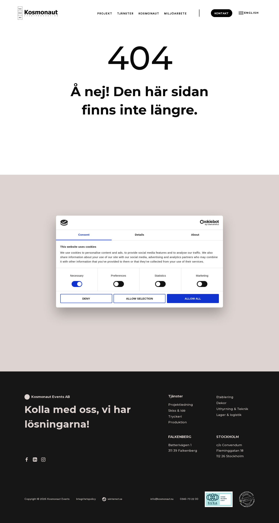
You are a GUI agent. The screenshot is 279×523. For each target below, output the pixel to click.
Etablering (224, 397)
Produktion (177, 422)
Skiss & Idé (177, 410)
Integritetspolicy (86, 499)
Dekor (221, 403)
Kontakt (221, 13)
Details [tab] (139, 234)
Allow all (193, 298)
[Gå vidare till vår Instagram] (43, 460)
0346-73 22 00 (189, 499)
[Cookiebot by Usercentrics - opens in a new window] (202, 222)
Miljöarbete (175, 13)
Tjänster (125, 13)
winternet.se (115, 499)
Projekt (104, 13)
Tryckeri (175, 416)
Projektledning (180, 404)
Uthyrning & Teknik (232, 409)
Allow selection (139, 298)
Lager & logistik (229, 415)
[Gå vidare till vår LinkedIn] (35, 460)
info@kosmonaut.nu (161, 499)
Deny (86, 298)
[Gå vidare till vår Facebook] (26, 460)
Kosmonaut (148, 13)
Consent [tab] (84, 234)
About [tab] (195, 234)
